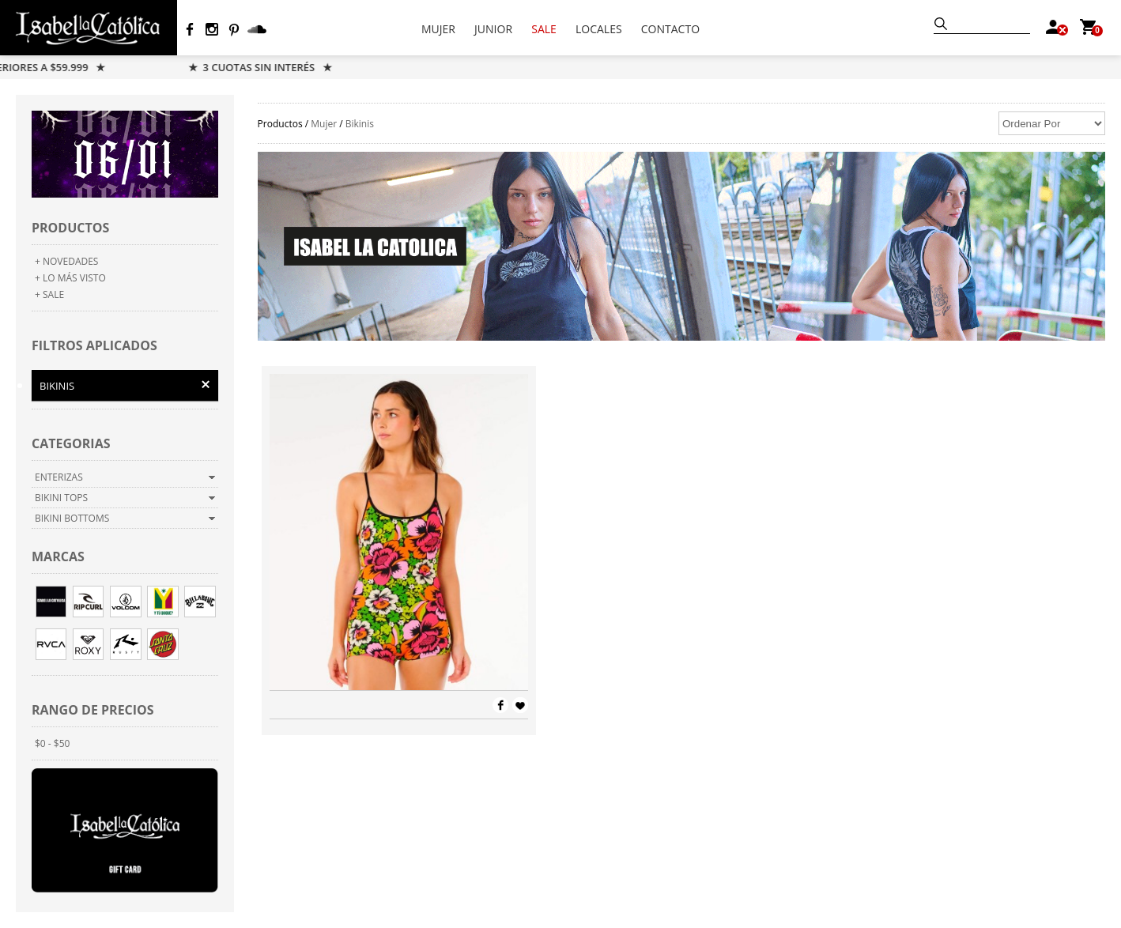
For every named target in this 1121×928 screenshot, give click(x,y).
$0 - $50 (52, 743)
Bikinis (57, 386)
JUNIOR (493, 28)
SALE (544, 28)
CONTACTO (670, 28)
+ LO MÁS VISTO (70, 278)
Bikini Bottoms (72, 518)
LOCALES (599, 28)
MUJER (438, 28)
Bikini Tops (61, 497)
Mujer (324, 123)
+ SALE (49, 294)
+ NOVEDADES (66, 261)
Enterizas (59, 477)
